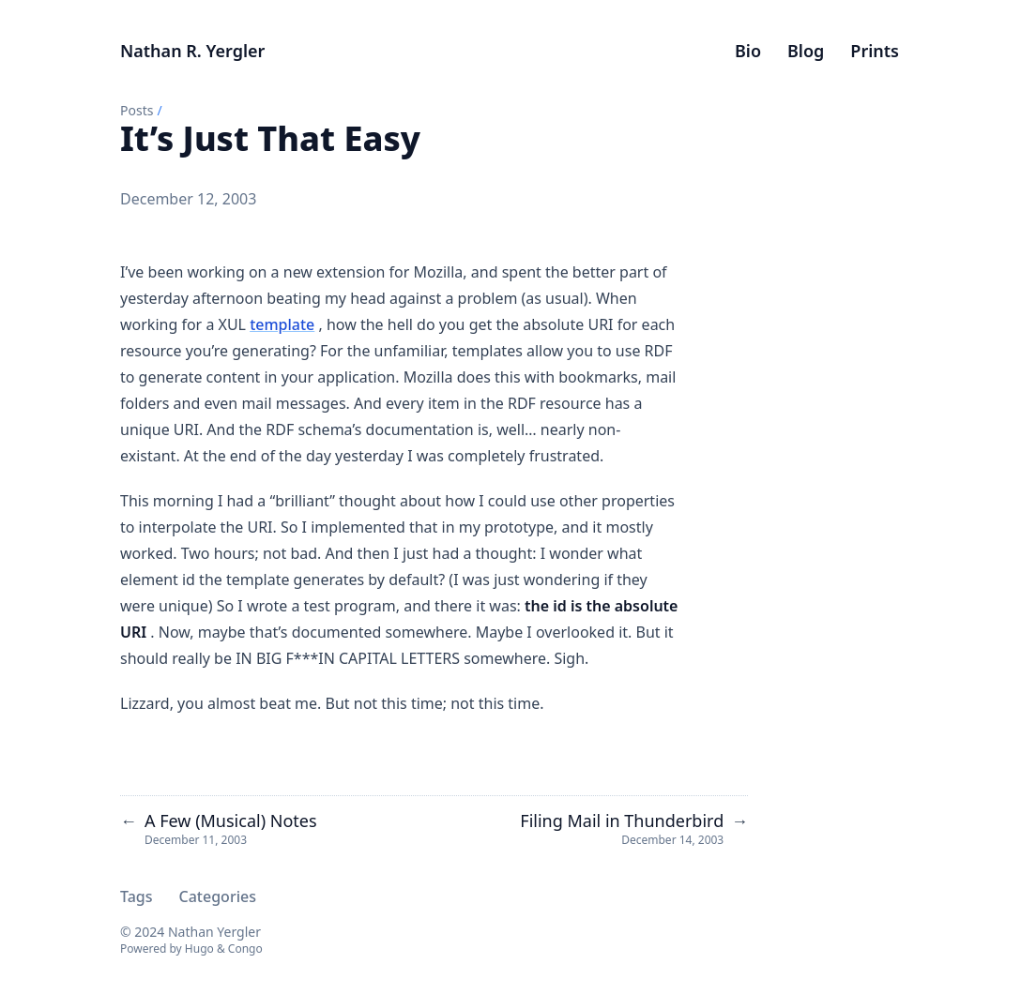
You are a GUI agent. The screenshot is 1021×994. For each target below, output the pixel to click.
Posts (136, 110)
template (282, 324)
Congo (245, 948)
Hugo (199, 948)
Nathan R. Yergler (192, 50)
